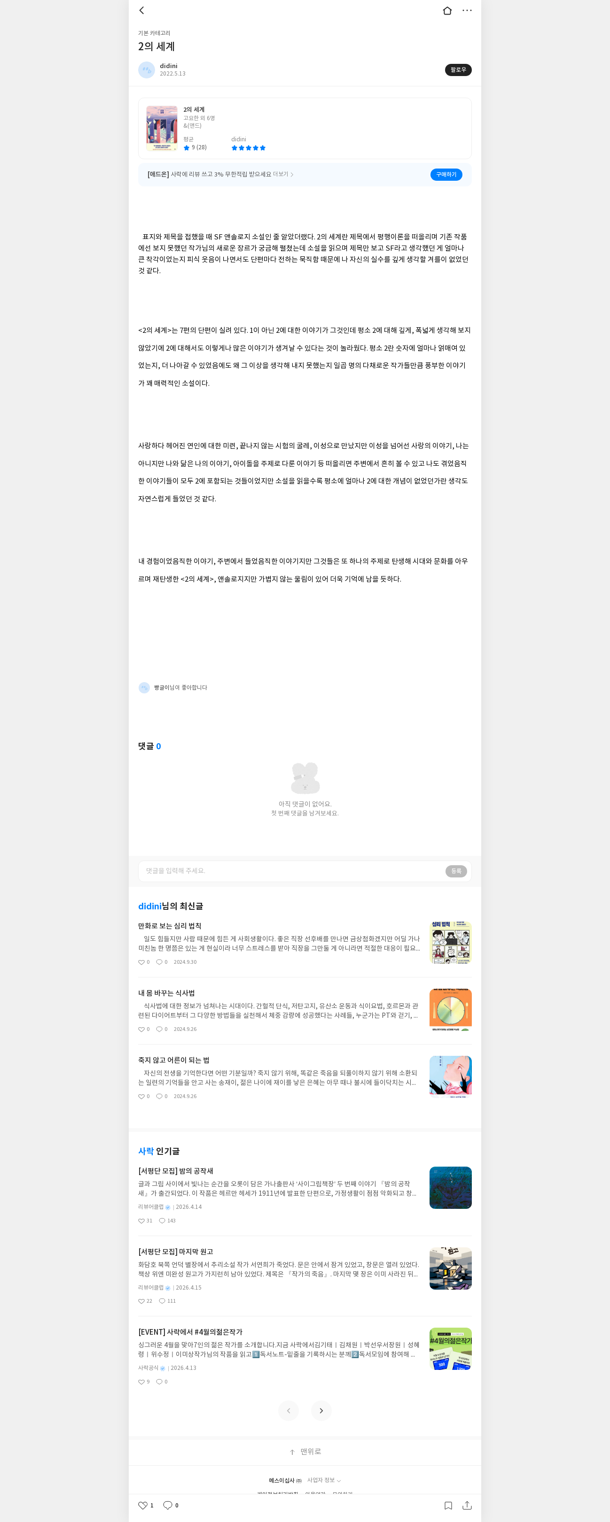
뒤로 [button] (143, 10)
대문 (447, 10)
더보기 (467, 10)
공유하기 (467, 1505)
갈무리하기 (448, 1505)
